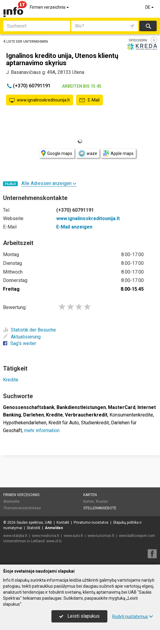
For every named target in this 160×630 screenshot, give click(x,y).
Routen (102, 501)
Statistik (33, 528)
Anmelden (54, 528)
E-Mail (89, 100)
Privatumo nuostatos (91, 522)
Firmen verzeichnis (50, 7)
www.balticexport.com (137, 536)
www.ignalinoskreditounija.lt (39, 100)
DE (150, 7)
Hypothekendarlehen (24, 423)
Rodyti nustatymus (132, 616)
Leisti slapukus (79, 616)
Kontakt (63, 522)
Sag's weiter (19, 343)
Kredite (10, 380)
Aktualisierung (22, 337)
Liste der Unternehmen (25, 42)
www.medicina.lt (45, 536)
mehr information (42, 430)
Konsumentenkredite (131, 415)
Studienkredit (95, 423)
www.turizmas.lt (101, 536)
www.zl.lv (54, 541)
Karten (90, 495)
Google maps (56, 153)
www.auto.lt (73, 536)
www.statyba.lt (15, 536)
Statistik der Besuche (29, 330)
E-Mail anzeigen (74, 227)
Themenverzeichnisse (22, 508)
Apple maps (118, 153)
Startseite (11, 501)
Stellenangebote (99, 508)
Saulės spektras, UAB (34, 522)
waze (87, 153)
